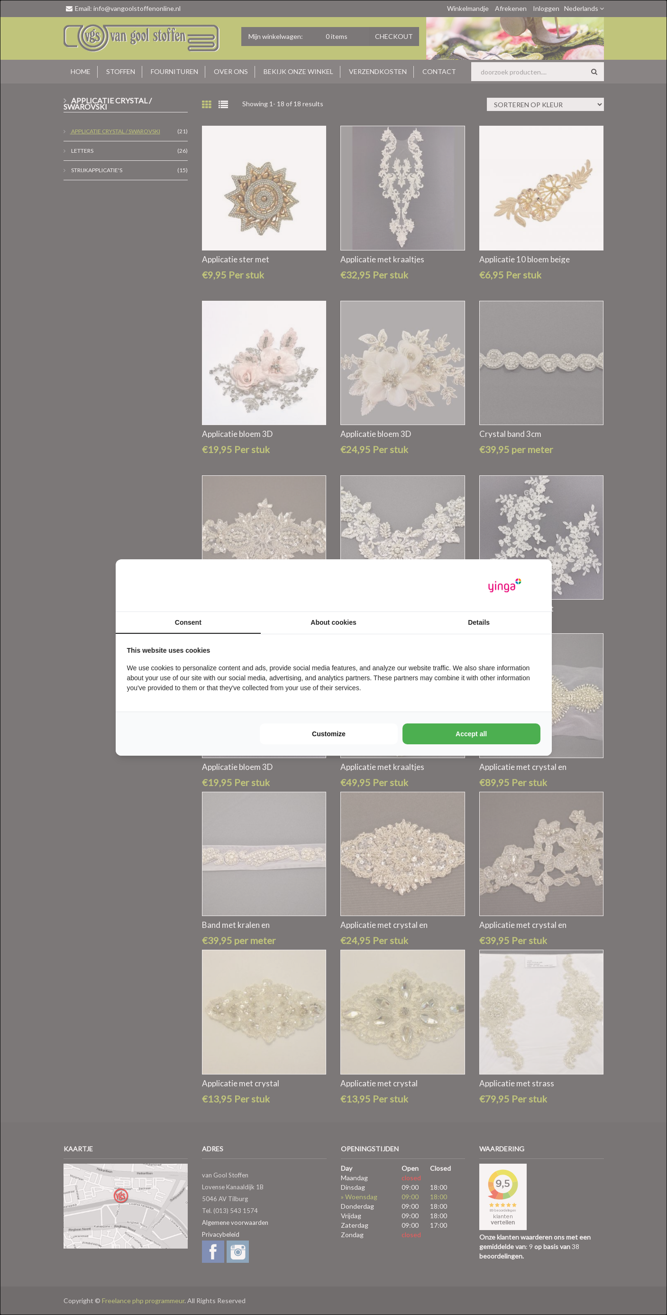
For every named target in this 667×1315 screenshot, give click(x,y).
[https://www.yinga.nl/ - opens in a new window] (504, 586)
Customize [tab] (329, 734)
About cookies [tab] (333, 622)
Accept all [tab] (471, 734)
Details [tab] (479, 622)
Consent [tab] (188, 622)
